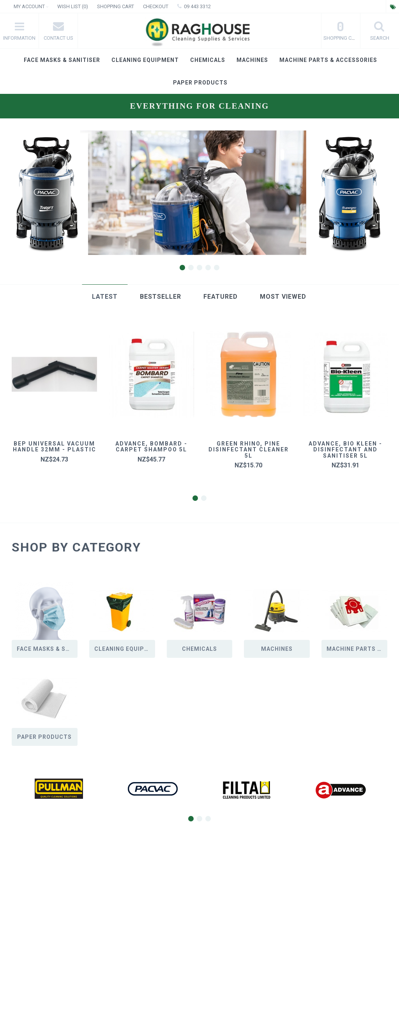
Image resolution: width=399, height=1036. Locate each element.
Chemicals (207, 60)
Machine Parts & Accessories (328, 60)
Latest (105, 296)
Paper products (200, 82)
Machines (252, 60)
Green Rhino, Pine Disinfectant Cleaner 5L (248, 449)
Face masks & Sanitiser (62, 60)
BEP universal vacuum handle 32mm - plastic (54, 446)
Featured (220, 296)
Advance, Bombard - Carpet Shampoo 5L (151, 446)
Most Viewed (283, 296)
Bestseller (160, 296)
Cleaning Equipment (145, 60)
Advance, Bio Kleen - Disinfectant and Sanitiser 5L (345, 449)
